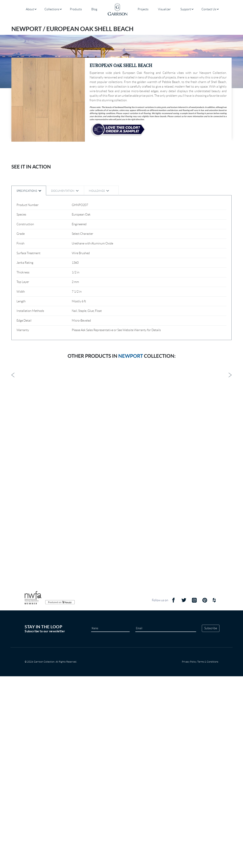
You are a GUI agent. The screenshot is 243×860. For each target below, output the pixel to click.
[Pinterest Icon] (205, 785)
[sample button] (118, 129)
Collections (51, 9)
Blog (94, 9)
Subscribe (210, 812)
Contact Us (208, 9)
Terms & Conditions (207, 845)
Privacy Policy (189, 845)
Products (76, 9)
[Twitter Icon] (184, 785)
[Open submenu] (35, 9)
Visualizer (164, 9)
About (30, 9)
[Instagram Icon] (194, 785)
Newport (130, 697)
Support (185, 9)
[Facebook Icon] (173, 785)
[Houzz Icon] (214, 785)
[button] (48, 100)
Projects (143, 9)
